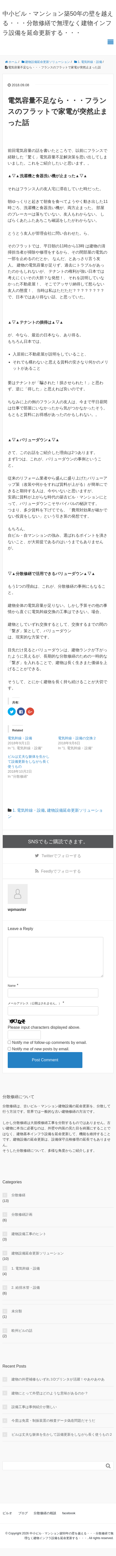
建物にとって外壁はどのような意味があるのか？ (49, 1401)
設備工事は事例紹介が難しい (34, 1415)
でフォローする (61, 856)
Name (12, 993)
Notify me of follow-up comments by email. (49, 1050)
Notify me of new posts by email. (40, 1057)
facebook (68, 1521)
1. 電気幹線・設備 (28, 810)
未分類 (16, 1319)
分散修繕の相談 (45, 1521)
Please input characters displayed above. (44, 1035)
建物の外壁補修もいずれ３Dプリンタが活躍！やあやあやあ (58, 1387)
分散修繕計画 (21, 1222)
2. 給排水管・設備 (25, 1295)
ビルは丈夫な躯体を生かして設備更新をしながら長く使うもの (29, 761)
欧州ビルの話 (21, 1338)
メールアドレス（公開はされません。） (34, 1011)
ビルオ (7, 1521)
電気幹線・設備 (20, 738)
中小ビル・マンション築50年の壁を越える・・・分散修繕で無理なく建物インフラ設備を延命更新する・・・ (57, 23)
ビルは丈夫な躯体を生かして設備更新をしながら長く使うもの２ (62, 1442)
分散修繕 (18, 1203)
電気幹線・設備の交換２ (77, 738)
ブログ (23, 1521)
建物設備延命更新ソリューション (37, 1261)
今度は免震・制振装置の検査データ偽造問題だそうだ (53, 1428)
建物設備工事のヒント (28, 1242)
